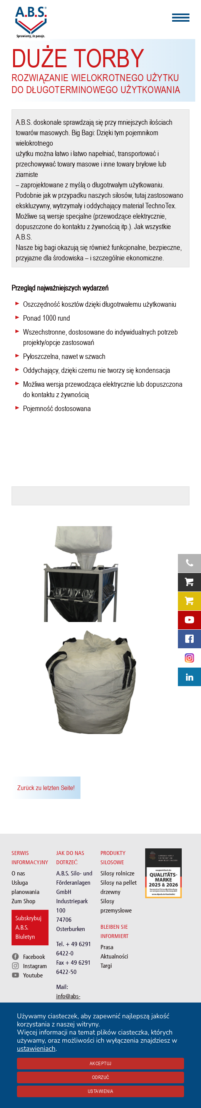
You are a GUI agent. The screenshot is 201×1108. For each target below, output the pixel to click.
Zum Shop (23, 901)
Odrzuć (100, 1077)
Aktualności (114, 956)
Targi (106, 965)
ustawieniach (36, 1049)
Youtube (33, 975)
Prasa (106, 947)
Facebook (34, 956)
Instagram (35, 966)
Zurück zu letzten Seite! (46, 788)
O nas (18, 873)
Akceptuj (101, 1063)
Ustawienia (101, 1091)
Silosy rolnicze (117, 873)
